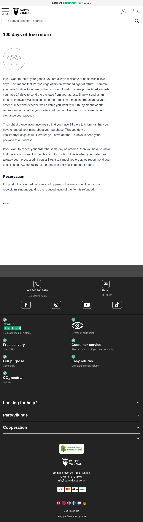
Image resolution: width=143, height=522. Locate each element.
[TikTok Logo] (117, 305)
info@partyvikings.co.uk (71, 480)
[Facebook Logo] (26, 305)
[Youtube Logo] (86, 305)
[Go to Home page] (22, 11)
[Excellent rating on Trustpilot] (71, 3)
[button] (71, 403)
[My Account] (123, 11)
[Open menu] (5, 11)
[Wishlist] (131, 11)
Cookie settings (71, 511)
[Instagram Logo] (56, 305)
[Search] (136, 21)
